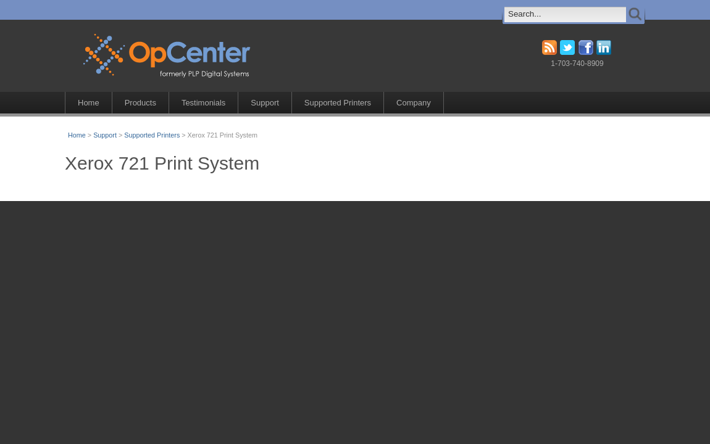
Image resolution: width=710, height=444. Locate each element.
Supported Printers (337, 102)
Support (264, 102)
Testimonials (203, 102)
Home (88, 102)
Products (140, 102)
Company (413, 102)
